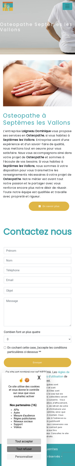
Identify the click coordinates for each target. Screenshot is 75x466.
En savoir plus (48, 206)
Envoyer (37, 362)
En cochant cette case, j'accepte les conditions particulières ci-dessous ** (37, 350)
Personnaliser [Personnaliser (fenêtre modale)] (24, 456)
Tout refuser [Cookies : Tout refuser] (24, 449)
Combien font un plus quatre (22, 332)
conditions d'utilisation (48, 376)
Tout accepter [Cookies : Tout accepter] (24, 441)
